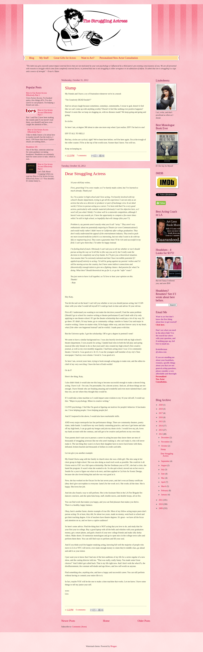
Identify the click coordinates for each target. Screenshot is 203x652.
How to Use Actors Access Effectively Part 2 (38, 131)
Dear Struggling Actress (85, 173)
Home (106, 620)
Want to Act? (87, 58)
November (165, 442)
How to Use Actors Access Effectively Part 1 (36, 94)
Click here (160, 325)
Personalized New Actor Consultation (119, 58)
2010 (161, 504)
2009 (161, 508)
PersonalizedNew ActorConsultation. (161, 379)
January (164, 495)
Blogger (113, 646)
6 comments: (81, 610)
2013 (161, 430)
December (165, 437)
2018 (161, 409)
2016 (161, 417)
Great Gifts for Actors (65, 58)
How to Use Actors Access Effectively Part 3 (45, 112)
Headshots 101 (32, 147)
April (163, 482)
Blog (31, 58)
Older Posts (143, 620)
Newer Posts (68, 620)
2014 (161, 426)
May (163, 478)
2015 (161, 421)
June (163, 474)
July (163, 469)
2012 (161, 434)
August (164, 465)
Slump (70, 88)
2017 (161, 413)
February (165, 490)
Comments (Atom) (79, 627)
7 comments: (82, 155)
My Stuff (43, 58)
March (164, 486)
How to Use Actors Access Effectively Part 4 (45, 166)
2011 (161, 500)
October (164, 446)
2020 (161, 405)
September (165, 461)
